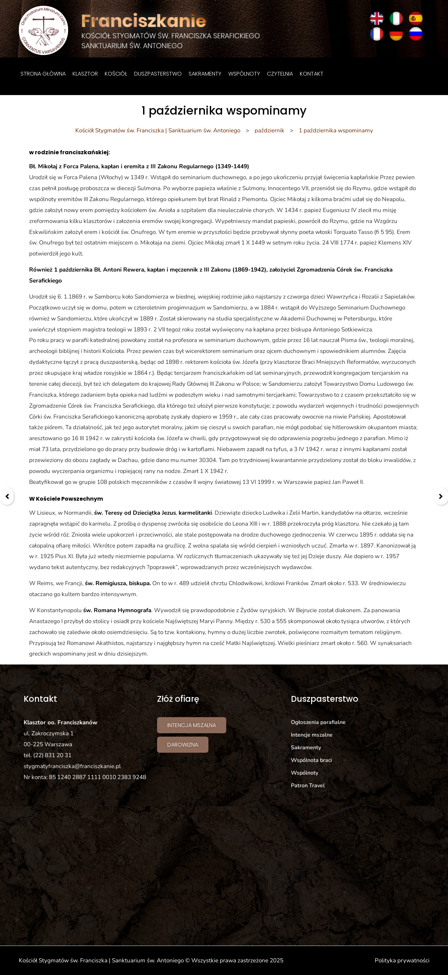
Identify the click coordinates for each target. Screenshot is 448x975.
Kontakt (311, 74)
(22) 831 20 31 (52, 755)
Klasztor (85, 74)
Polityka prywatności (402, 960)
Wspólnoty (244, 74)
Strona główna (43, 74)
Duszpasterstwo (158, 74)
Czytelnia (280, 74)
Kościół (116, 74)
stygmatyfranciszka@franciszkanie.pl (72, 766)
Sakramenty (205, 74)
